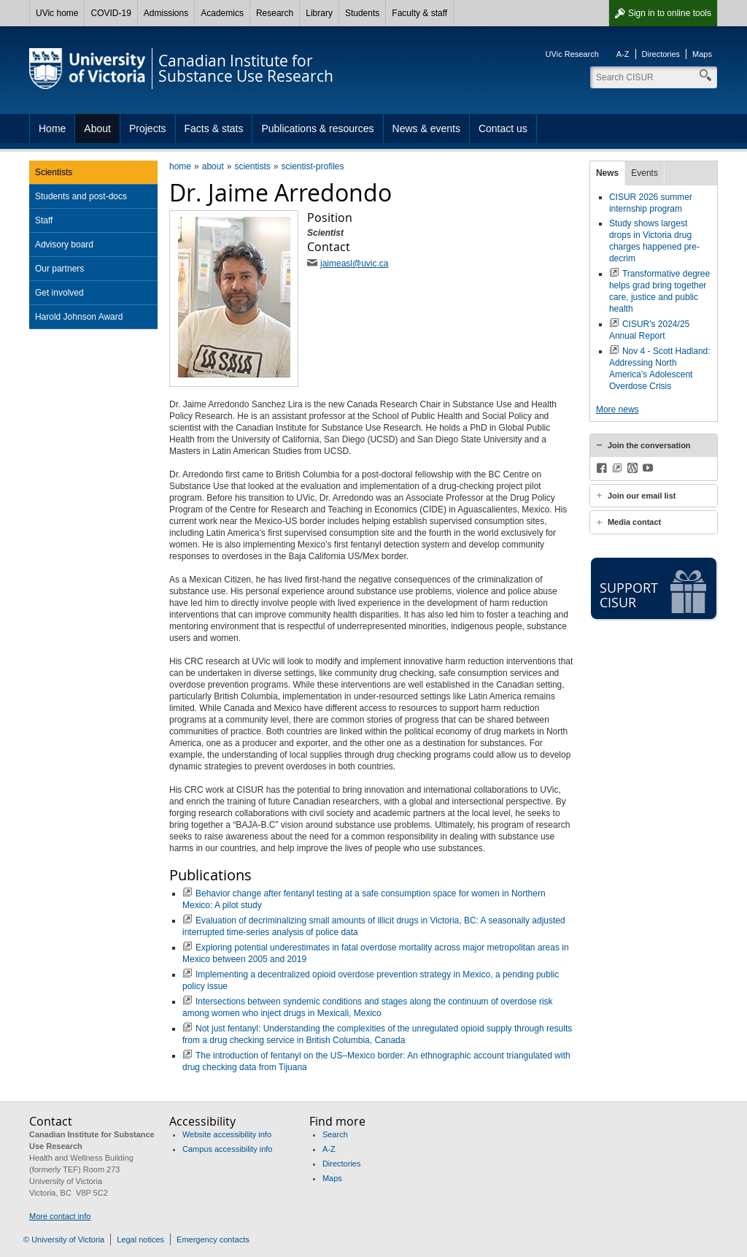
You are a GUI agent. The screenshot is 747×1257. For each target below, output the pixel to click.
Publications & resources (317, 128)
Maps (702, 54)
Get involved (59, 293)
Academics (222, 13)
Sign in (669, 13)
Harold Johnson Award (79, 317)
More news (617, 409)
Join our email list (642, 495)
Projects (147, 128)
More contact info (59, 1216)
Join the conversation (649, 445)
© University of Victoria (63, 1239)
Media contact (634, 522)
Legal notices (140, 1239)
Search (335, 1134)
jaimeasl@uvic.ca (354, 263)
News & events (426, 128)
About (97, 128)
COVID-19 (110, 13)
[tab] (653, 445)
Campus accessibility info (227, 1149)
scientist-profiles (312, 166)
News (607, 173)
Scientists (53, 172)
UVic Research (572, 54)
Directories (661, 54)
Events (644, 173)
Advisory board (64, 244)
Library (319, 13)
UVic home (57, 13)
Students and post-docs (81, 196)
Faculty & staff (419, 13)
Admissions (166, 13)
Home (52, 128)
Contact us (503, 128)
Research (274, 13)
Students (362, 13)
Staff (44, 220)
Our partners (59, 269)
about (213, 166)
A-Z (623, 54)
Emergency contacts (213, 1239)
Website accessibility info (226, 1134)
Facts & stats (214, 128)
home (180, 166)
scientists (252, 166)
